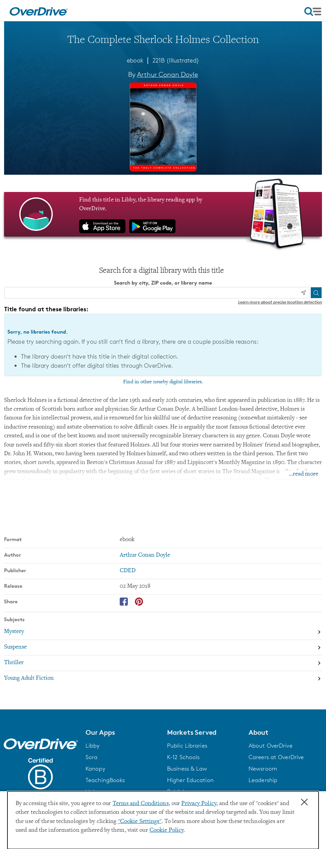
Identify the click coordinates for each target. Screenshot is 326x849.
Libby (93, 745)
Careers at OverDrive (276, 756)
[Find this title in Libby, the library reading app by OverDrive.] (163, 214)
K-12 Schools (183, 756)
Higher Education (190, 779)
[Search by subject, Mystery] (163, 631)
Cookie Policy (166, 830)
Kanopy (95, 768)
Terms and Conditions (141, 804)
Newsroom (263, 768)
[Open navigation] (312, 11)
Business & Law (187, 768)
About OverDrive (271, 745)
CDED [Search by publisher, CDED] (128, 571)
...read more (303, 474)
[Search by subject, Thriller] (163, 662)
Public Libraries (187, 745)
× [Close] (304, 802)
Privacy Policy (198, 804)
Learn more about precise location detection (280, 302)
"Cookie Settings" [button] (140, 822)
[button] (122, 732)
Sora (91, 756)
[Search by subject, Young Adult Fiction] (163, 678)
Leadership (263, 779)
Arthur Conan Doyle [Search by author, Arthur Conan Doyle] (167, 74)
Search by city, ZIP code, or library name (163, 283)
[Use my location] (303, 292)
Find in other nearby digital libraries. (163, 381)
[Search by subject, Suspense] (163, 647)
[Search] (316, 292)
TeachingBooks (105, 779)
